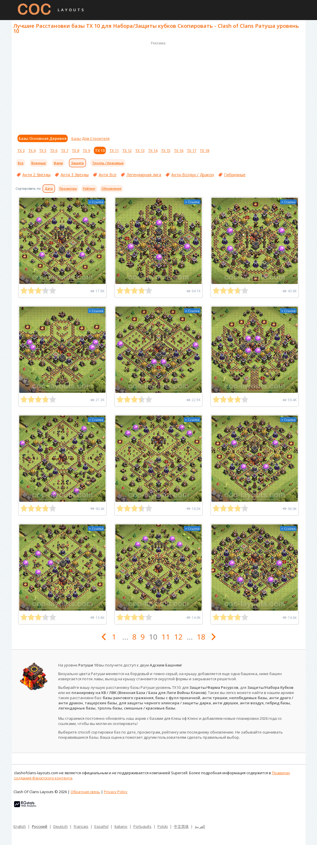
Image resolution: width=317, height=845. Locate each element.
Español (101, 826)
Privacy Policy (115, 791)
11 (166, 637)
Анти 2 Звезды (36, 174)
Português (142, 826)
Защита (77, 163)
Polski (162, 826)
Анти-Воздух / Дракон (192, 174)
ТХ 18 (204, 150)
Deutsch (60, 826)
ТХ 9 (86, 150)
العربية (200, 826)
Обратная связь (85, 791)
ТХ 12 (127, 150)
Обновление (111, 189)
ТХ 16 (178, 150)
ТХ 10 (100, 150)
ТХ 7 (64, 150)
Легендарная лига (144, 174)
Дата (49, 189)
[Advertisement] (159, 86)
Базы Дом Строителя (90, 138)
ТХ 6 (53, 150)
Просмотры (68, 189)
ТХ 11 (114, 150)
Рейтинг (89, 189)
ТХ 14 (152, 150)
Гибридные (235, 174)
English (19, 826)
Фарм (58, 163)
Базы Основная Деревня (43, 138)
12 (178, 637)
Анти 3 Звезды (75, 174)
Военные (38, 163)
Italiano (120, 826)
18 (201, 637)
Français (81, 826)
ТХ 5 (42, 150)
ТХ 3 (21, 150)
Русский (39, 826)
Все (21, 163)
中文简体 (181, 826)
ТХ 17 (191, 150)
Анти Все (107, 174)
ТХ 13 (140, 150)
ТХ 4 (32, 150)
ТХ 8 (75, 150)
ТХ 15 (165, 150)
